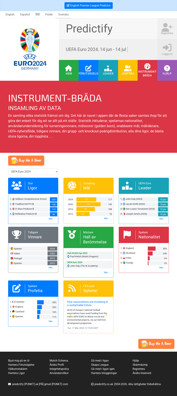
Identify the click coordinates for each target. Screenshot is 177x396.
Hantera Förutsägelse (21, 364)
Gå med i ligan (100, 360)
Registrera (139, 369)
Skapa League (100, 364)
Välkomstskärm (17, 369)
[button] (26, 161)
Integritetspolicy (59, 369)
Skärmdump (140, 364)
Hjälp (167, 73)
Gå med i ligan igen (103, 369)
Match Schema (59, 360)
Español (25, 14)
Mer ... (52, 218)
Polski (49, 14)
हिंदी (37, 14)
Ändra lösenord (142, 373)
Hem (69, 73)
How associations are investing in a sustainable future (87, 303)
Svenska (63, 14)
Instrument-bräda (147, 73)
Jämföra (127, 73)
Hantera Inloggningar (104, 373)
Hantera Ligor (16, 373)
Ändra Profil (57, 364)
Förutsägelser (88, 73)
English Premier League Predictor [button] (88, 5)
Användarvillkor (59, 373)
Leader (108, 73)
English (10, 14)
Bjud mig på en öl (18, 360)
